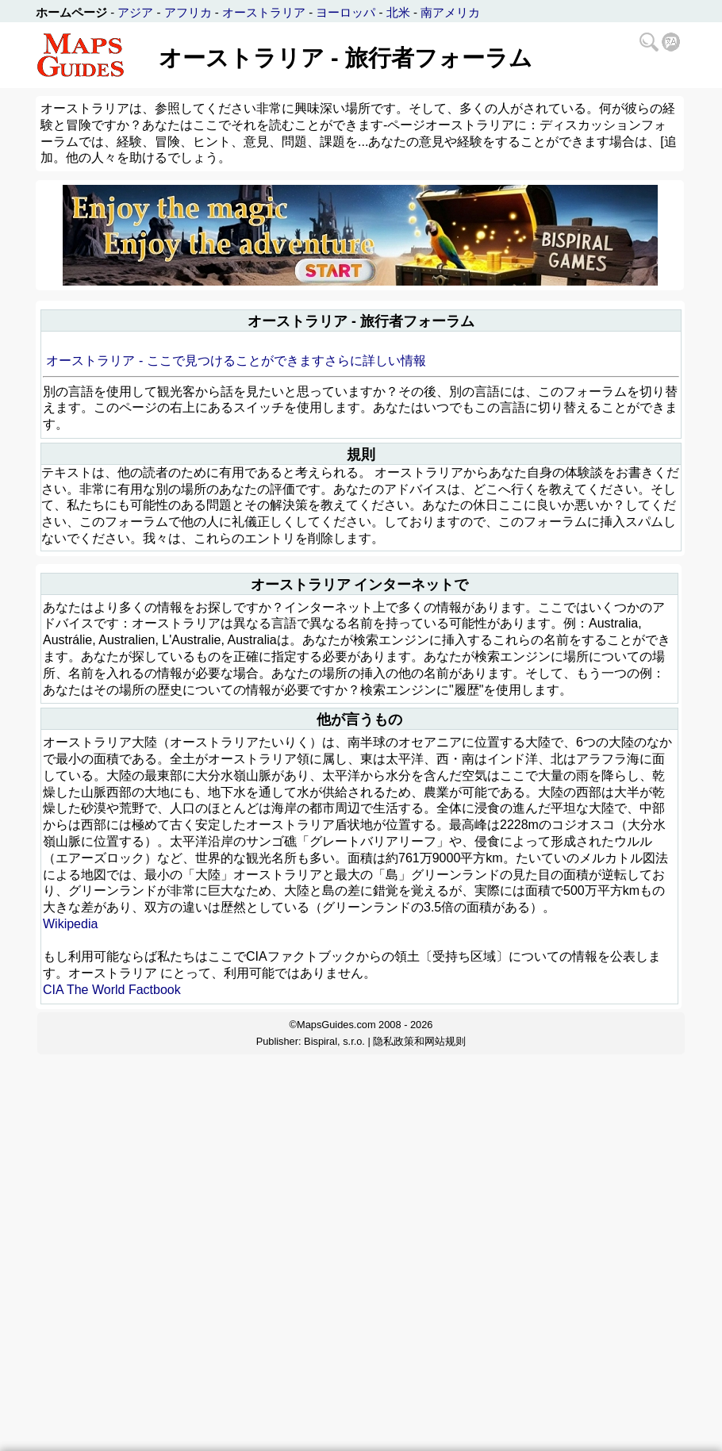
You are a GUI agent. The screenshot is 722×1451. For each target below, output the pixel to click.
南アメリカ (450, 12)
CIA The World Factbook (112, 989)
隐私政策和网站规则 (419, 1041)
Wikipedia (70, 924)
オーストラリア (263, 12)
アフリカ (188, 12)
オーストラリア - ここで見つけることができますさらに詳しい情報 (235, 360)
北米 (398, 12)
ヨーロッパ (345, 12)
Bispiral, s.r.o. (334, 1041)
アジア (135, 12)
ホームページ (71, 12)
